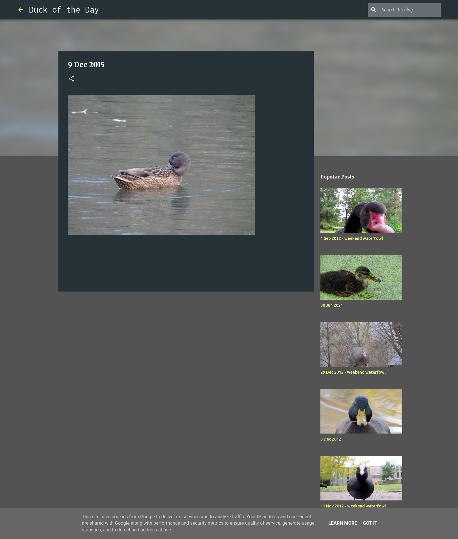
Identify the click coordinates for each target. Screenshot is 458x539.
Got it (370, 523)
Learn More (342, 523)
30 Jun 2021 (331, 305)
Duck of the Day (64, 9)
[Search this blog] (410, 10)
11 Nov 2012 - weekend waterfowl (353, 506)
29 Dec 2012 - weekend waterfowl (353, 372)
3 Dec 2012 (330, 439)
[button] (71, 79)
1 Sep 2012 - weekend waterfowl (351, 238)
